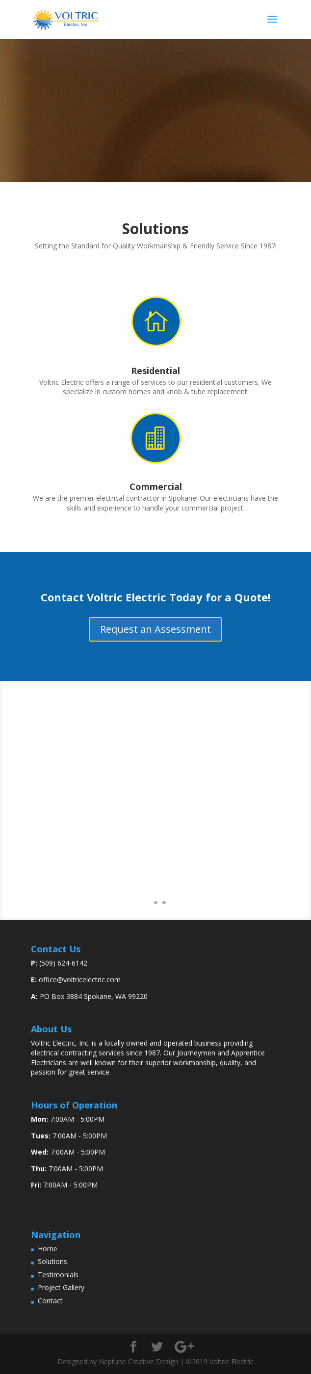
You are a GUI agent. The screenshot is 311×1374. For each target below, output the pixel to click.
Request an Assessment (155, 629)
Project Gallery (61, 1287)
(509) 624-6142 (63, 963)
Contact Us (155, 135)
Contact (50, 1300)
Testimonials (58, 1274)
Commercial (156, 486)
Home (47, 1248)
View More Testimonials (155, 873)
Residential (155, 371)
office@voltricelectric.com (80, 979)
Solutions (52, 1261)
